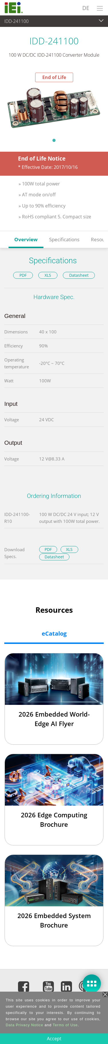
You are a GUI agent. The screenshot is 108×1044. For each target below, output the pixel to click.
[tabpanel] (54, 108)
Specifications (64, 239)
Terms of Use (65, 1025)
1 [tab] (54, 140)
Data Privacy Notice (24, 1025)
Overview (26, 239)
